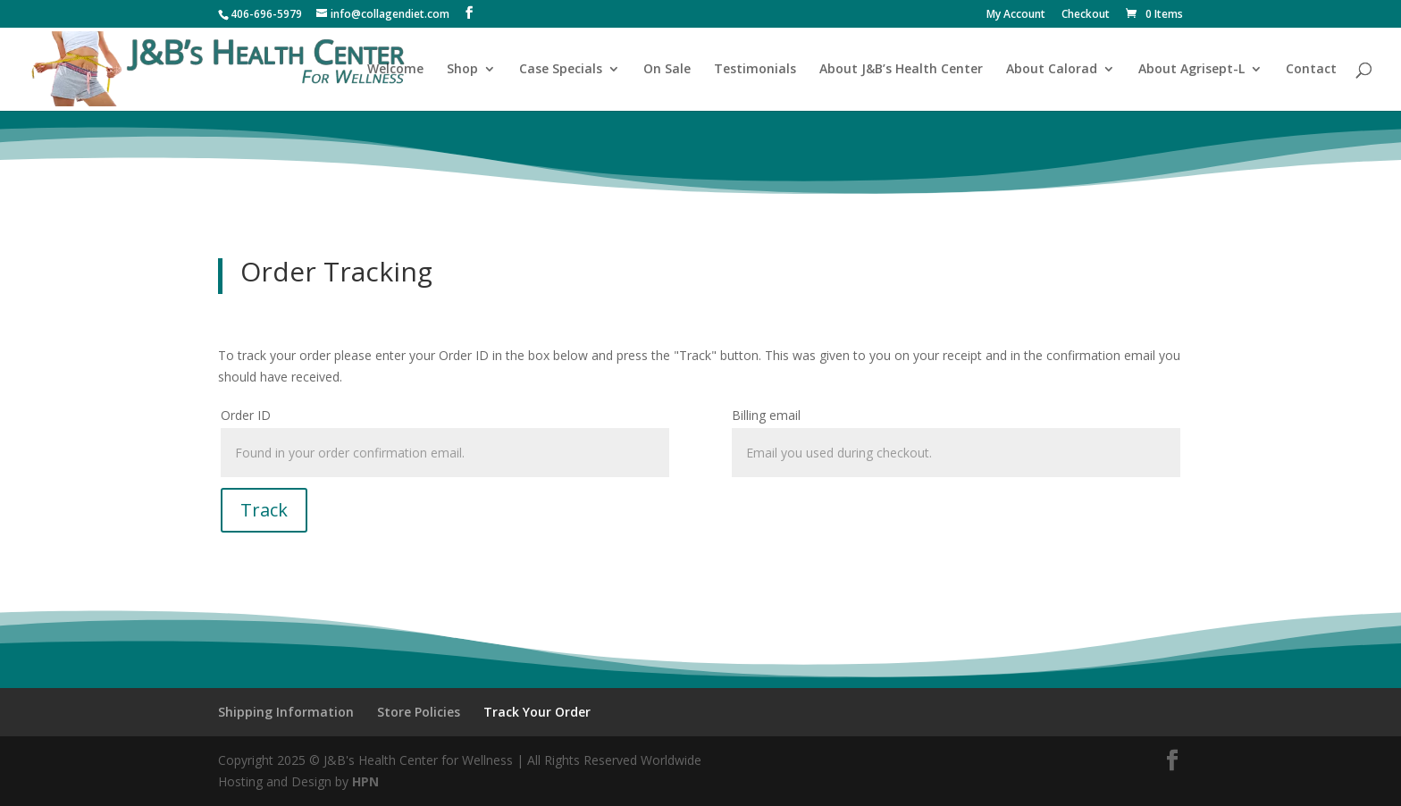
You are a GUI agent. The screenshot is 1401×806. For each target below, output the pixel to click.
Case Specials (560, 70)
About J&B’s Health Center (901, 70)
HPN (365, 781)
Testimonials (755, 70)
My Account (1015, 15)
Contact (1311, 70)
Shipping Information (286, 711)
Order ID (246, 415)
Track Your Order (537, 711)
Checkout (1085, 15)
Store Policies (418, 711)
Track (264, 510)
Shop (462, 70)
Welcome (395, 70)
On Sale (667, 70)
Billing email (766, 415)
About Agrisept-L (1191, 70)
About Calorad (1051, 70)
